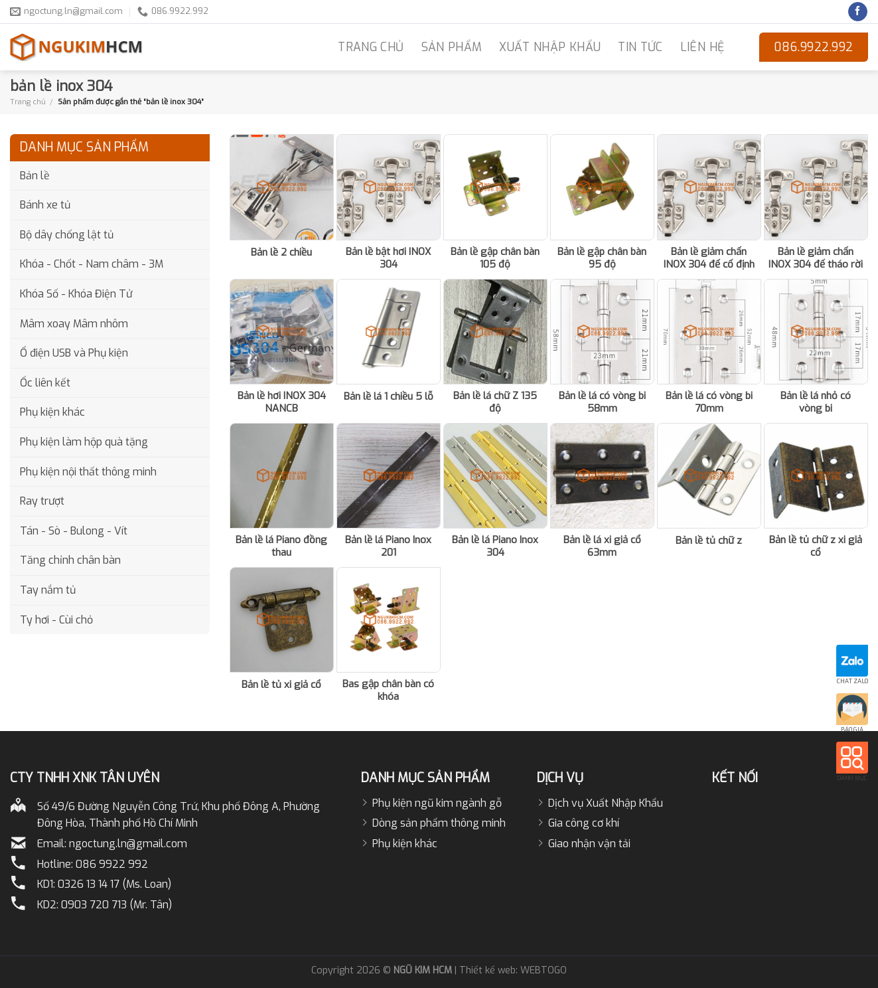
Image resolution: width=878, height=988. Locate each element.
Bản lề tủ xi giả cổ (281, 685)
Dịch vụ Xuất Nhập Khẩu (605, 803)
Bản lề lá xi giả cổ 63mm (602, 547)
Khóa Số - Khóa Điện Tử (76, 294)
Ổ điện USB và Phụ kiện (74, 353)
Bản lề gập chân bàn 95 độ (601, 259)
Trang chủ (28, 101)
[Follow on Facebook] (857, 12)
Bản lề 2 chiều (281, 252)
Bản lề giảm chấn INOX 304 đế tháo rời (815, 259)
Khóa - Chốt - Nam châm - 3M (91, 264)
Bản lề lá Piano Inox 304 (495, 547)
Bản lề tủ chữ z (709, 541)
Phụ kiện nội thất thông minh (88, 472)
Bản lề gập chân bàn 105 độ (495, 259)
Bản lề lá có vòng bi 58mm (602, 403)
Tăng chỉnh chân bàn (70, 560)
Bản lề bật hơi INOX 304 (388, 259)
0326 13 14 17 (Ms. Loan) (114, 884)
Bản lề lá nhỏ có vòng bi (815, 403)
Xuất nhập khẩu (550, 47)
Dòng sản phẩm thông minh (439, 823)
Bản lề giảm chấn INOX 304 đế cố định (709, 259)
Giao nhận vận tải (589, 844)
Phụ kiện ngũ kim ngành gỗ (437, 803)
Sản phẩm (451, 47)
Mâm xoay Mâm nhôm (74, 324)
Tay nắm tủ (48, 590)
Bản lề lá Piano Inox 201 (388, 547)
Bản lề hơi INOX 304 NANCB (282, 403)
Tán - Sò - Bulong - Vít (73, 531)
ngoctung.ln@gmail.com (128, 844)
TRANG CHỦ (370, 47)
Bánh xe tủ (45, 205)
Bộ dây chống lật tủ (66, 235)
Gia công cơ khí (583, 823)
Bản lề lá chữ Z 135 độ (495, 403)
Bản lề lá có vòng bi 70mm (709, 403)
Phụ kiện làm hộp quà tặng (84, 442)
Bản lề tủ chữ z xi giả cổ (815, 547)
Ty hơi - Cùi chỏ (56, 620)
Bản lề (35, 176)
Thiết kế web (487, 970)
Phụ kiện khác (52, 412)
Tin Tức (640, 47)
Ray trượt (42, 501)
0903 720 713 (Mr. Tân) (116, 905)
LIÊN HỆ (702, 47)
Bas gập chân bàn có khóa (388, 691)
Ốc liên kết (45, 383)
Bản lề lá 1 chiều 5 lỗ (388, 396)
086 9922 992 (112, 864)
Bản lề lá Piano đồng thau (281, 547)
